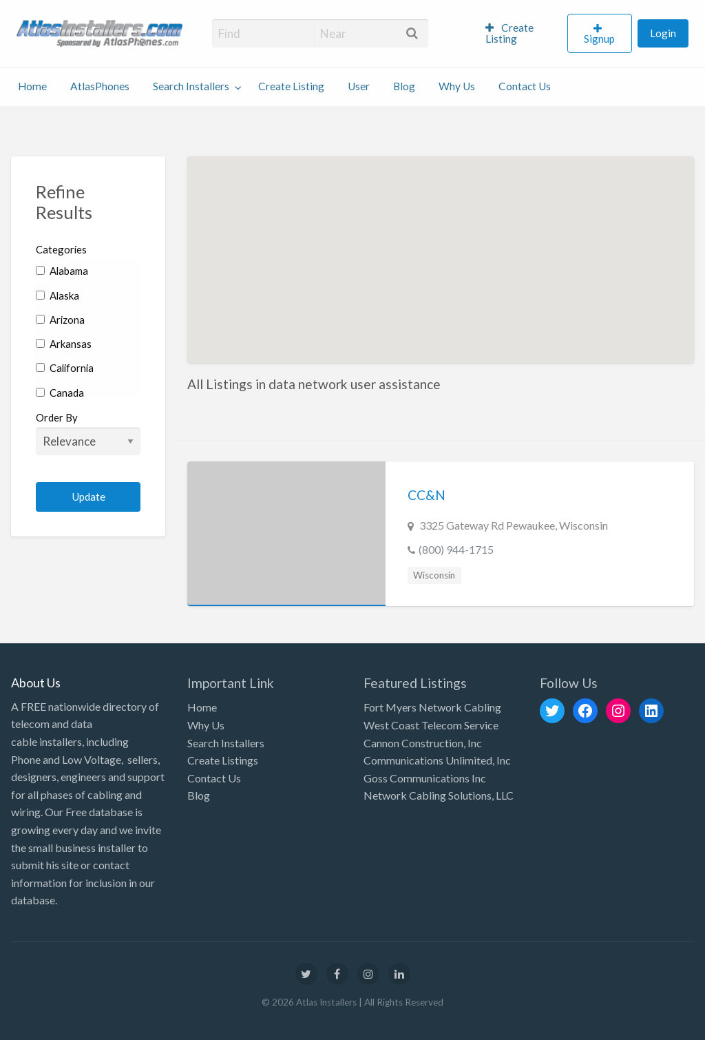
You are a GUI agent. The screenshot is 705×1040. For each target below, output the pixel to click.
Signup (599, 38)
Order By (88, 433)
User (359, 86)
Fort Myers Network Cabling (432, 707)
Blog (404, 86)
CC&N (426, 495)
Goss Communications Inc (425, 777)
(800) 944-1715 (456, 549)
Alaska (57, 295)
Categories (61, 249)
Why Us (457, 86)
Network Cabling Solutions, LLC (439, 795)
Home (32, 86)
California (65, 368)
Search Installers (191, 86)
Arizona (60, 319)
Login (663, 33)
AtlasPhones (99, 86)
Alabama (62, 270)
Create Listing (509, 33)
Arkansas (64, 343)
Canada (60, 392)
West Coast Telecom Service (431, 724)
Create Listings (222, 760)
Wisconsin (434, 575)
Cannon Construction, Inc (423, 742)
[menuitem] (520, 34)
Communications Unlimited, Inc (437, 760)
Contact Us (524, 86)
